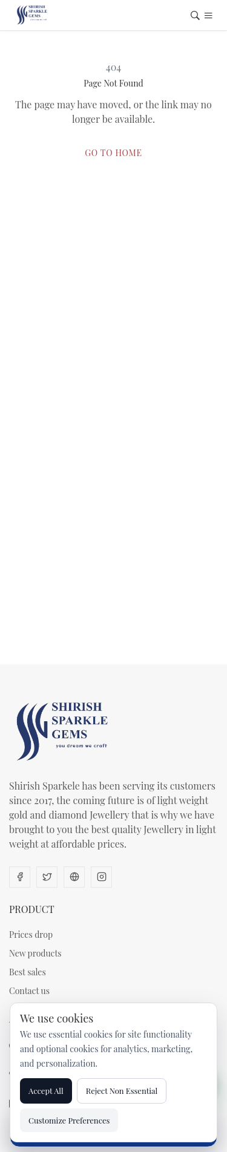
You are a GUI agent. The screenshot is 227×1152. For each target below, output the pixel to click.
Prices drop (31, 934)
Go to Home (113, 153)
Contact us (29, 991)
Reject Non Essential (122, 1090)
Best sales (27, 972)
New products (35, 953)
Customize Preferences (69, 1120)
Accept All (46, 1090)
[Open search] (195, 16)
